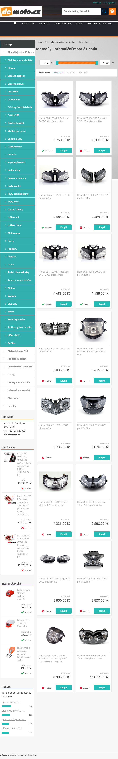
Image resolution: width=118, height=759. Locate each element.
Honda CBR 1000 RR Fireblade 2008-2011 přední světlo (54, 120)
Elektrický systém (17, 131)
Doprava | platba (28, 23)
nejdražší (71, 72)
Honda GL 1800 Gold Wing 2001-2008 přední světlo (55, 580)
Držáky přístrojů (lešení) (20, 107)
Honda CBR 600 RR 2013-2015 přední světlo (54, 350)
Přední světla (81, 42)
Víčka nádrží (14, 335)
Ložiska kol (13, 217)
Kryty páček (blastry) (18, 194)
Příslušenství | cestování (20, 366)
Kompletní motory (17, 178)
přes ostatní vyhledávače (14, 719)
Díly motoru (14, 99)
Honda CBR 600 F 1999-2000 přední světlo (91, 427)
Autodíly (12, 406)
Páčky (11, 241)
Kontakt (79, 23)
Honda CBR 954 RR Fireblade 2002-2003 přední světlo (91, 503)
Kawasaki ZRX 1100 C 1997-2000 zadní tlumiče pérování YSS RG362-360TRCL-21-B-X (23, 546)
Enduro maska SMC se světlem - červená (23, 594)
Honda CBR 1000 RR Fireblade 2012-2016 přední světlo (92, 120)
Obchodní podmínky (63, 23)
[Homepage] (15, 23)
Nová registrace (109, 2)
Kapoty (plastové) (16, 162)
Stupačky (12, 304)
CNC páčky (13, 91)
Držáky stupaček (16, 123)
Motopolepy (14, 233)
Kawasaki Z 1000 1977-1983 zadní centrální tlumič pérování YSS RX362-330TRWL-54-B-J (24, 464)
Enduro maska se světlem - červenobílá (23, 623)
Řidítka (11, 288)
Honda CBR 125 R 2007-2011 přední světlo (91, 273)
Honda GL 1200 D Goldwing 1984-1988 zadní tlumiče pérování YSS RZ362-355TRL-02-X (24, 505)
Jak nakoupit (44, 23)
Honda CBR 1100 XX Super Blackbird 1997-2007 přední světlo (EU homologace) (52, 658)
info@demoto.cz (12, 434)
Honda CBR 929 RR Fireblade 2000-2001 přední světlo (53, 503)
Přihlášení (97, 2)
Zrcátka (11, 343)
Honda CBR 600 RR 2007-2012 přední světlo (92, 197)
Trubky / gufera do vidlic (20, 327)
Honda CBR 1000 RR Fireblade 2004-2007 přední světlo (54, 273)
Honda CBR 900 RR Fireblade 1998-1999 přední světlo (91, 657)
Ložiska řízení (14, 225)
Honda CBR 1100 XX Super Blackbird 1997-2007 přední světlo (91, 351)
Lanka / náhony (15, 209)
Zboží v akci (13, 398)
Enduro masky (15, 139)
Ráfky (11, 264)
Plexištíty (12, 249)
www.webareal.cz (28, 754)
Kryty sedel (13, 201)
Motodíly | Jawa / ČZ (18, 351)
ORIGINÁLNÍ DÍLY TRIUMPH (99, 23)
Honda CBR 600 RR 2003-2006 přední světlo (54, 197)
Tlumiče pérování (16, 319)
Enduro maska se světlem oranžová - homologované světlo (23, 654)
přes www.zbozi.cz (11, 702)
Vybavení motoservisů (19, 390)
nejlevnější (58, 72)
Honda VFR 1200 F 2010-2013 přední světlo (92, 580)
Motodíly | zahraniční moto (21, 52)
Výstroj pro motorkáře (19, 382)
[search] (104, 11)
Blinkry (11, 68)
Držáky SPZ (13, 115)
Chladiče (12, 154)
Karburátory (14, 170)
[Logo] (21, 11)
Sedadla (12, 296)
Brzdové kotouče (16, 84)
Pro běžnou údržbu (17, 359)
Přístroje (12, 256)
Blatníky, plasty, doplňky (20, 60)
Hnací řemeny (15, 146)
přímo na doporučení (12, 728)
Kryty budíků (14, 186)
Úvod (40, 42)
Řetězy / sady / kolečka (19, 280)
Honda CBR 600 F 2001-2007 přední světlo (53, 427)
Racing (11, 374)
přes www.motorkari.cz (13, 710)
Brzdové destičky (16, 76)
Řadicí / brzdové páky (18, 272)
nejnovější (83, 72)
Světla (11, 311)
